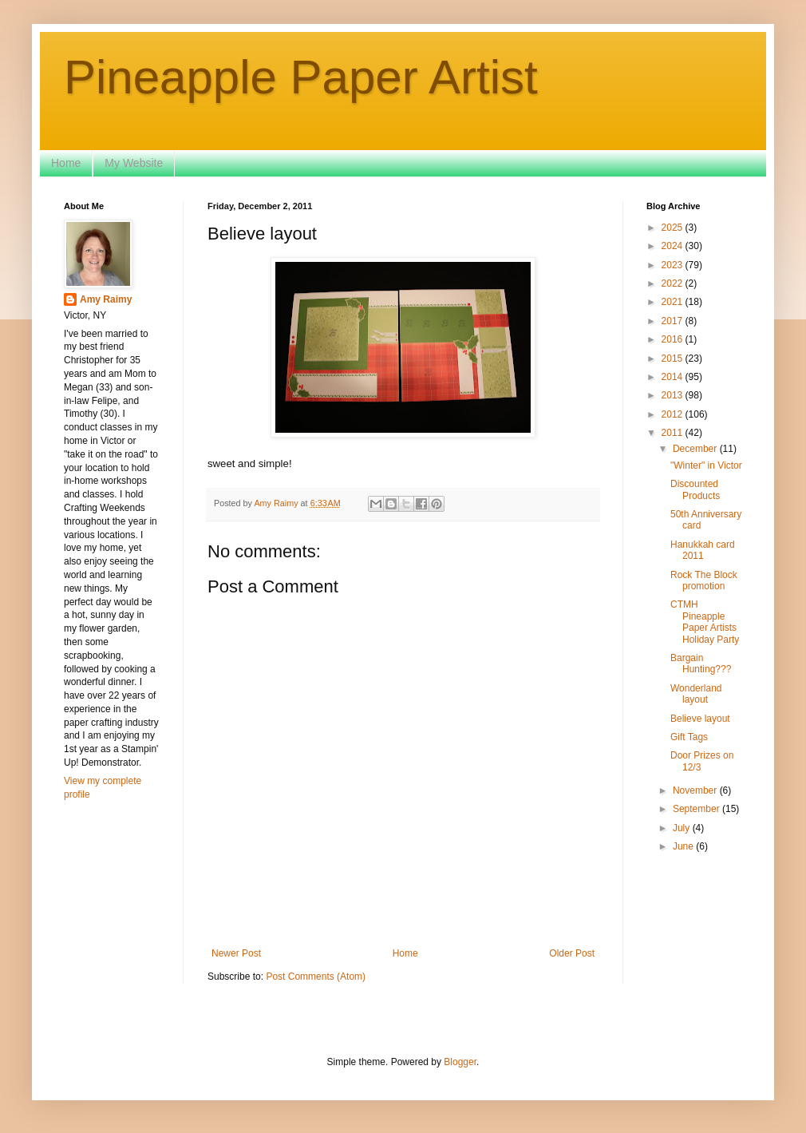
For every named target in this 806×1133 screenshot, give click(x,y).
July (683, 828)
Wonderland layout (696, 694)
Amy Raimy (106, 299)
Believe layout (700, 718)
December (696, 448)
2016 (673, 339)
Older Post (572, 953)
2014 (673, 376)
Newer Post (236, 953)
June (684, 846)
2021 (673, 301)
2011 (673, 432)
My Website (134, 162)
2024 (673, 246)
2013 (673, 395)
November (696, 790)
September (697, 808)
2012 (673, 414)
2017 (673, 321)
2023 (673, 265)
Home (66, 162)
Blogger (460, 1062)
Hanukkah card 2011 (702, 550)
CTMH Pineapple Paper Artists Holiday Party (704, 621)
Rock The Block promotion (703, 580)
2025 (673, 227)
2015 (673, 358)
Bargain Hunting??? (700, 663)
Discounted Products (695, 489)
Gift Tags (689, 737)
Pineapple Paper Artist (301, 77)
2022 (673, 283)
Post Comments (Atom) (315, 976)
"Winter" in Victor (706, 465)
